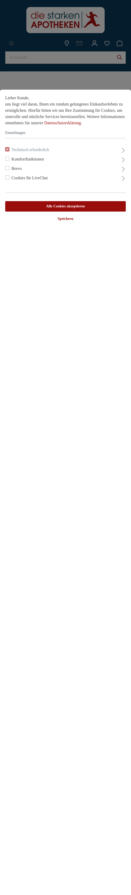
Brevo (16, 168)
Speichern (65, 219)
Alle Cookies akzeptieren (65, 206)
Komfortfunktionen (27, 159)
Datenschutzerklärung (62, 123)
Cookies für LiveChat (29, 178)
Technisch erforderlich (30, 149)
